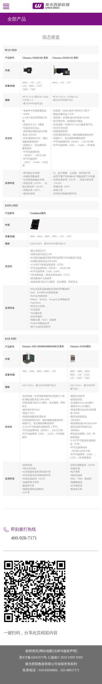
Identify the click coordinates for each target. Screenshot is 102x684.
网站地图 (46, 651)
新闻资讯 (31, 651)
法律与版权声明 (65, 651)
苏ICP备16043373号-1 (34, 657)
